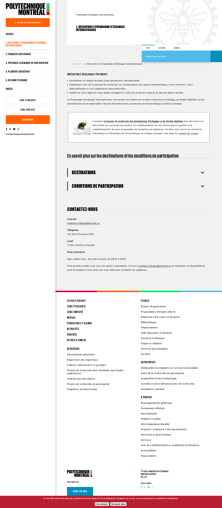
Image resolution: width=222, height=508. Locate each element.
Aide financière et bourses (156, 332)
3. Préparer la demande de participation (27, 62)
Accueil (10, 34)
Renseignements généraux (156, 402)
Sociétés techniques (153, 338)
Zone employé (27, 109)
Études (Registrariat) (153, 306)
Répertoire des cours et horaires (160, 316)
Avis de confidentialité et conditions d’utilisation (170, 445)
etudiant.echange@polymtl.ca (83, 223)
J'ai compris (102, 504)
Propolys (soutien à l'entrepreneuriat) (164, 429)
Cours (177, 48)
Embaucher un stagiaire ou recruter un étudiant (169, 367)
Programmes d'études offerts (158, 311)
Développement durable (155, 424)
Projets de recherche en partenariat (88, 384)
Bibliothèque (148, 322)
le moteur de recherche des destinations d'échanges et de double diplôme (143, 121)
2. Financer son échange (18, 54)
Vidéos (9, 88)
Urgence (72, 334)
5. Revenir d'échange (17, 80)
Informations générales (81, 354)
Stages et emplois (151, 343)
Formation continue (153, 389)
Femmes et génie (151, 418)
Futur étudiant (76, 300)
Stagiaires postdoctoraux (82, 389)
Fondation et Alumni (79, 323)
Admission (27, 119)
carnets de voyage (188, 133)
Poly (148, 48)
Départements (149, 327)
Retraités (73, 328)
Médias (71, 317)
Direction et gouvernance (156, 434)
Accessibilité (148, 450)
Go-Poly (146, 354)
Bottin (162, 48)
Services (146, 439)
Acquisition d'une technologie (159, 378)
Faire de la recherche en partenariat (162, 373)
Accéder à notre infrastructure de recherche (167, 383)
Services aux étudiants (154, 348)
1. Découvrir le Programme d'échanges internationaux (26, 44)
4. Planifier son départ (18, 71)
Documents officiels (153, 408)
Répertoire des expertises (82, 359)
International (149, 413)
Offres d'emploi (76, 340)
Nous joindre (148, 455)
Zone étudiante (28, 100)
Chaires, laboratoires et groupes (86, 365)
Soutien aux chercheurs (81, 378)
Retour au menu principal (28, 22)
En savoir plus (118, 504)
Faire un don (80, 491)
